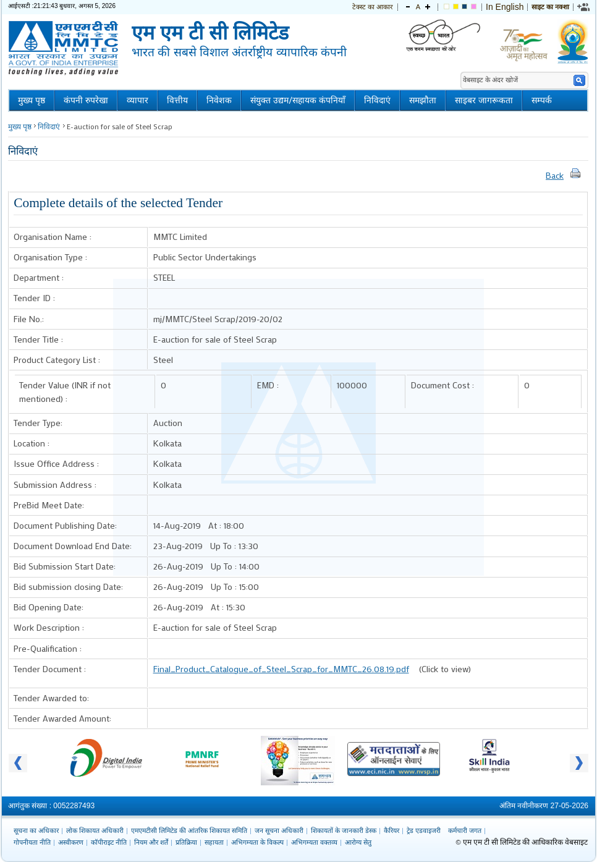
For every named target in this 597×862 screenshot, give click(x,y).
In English (504, 7)
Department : (39, 277)
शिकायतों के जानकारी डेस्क (343, 830)
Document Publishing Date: (65, 525)
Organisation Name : (52, 236)
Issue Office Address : (56, 463)
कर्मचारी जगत (464, 830)
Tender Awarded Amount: (62, 718)
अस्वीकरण (70, 842)
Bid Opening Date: (48, 607)
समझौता (422, 100)
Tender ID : (34, 298)
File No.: (29, 319)
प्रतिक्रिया (186, 842)
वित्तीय (177, 100)
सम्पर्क (541, 100)
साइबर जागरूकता (484, 100)
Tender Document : (50, 669)
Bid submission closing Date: (68, 586)
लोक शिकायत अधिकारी (95, 830)
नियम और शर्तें (151, 842)
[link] (584, 7)
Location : (31, 443)
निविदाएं (377, 100)
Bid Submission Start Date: (65, 566)
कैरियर (391, 830)
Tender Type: (38, 423)
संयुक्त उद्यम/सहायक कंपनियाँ (297, 100)
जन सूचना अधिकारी (279, 830)
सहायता (214, 842)
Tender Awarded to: (51, 698)
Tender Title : (38, 339)
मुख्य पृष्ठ (31, 100)
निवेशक (219, 100)
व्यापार (137, 100)
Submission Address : (55, 484)
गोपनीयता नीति (32, 842)
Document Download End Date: (73, 546)
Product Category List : (57, 359)
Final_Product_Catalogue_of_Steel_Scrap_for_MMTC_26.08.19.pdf (281, 669)
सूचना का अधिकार (36, 830)
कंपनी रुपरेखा (86, 100)
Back (555, 175)
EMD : (268, 385)
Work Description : (49, 627)
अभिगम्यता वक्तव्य (314, 842)
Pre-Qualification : (48, 648)
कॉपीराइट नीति (109, 842)
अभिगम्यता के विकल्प (257, 842)
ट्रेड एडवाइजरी (424, 830)
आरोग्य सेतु (358, 842)
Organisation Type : (50, 257)
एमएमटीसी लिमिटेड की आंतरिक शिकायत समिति (189, 830)
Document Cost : (442, 385)
